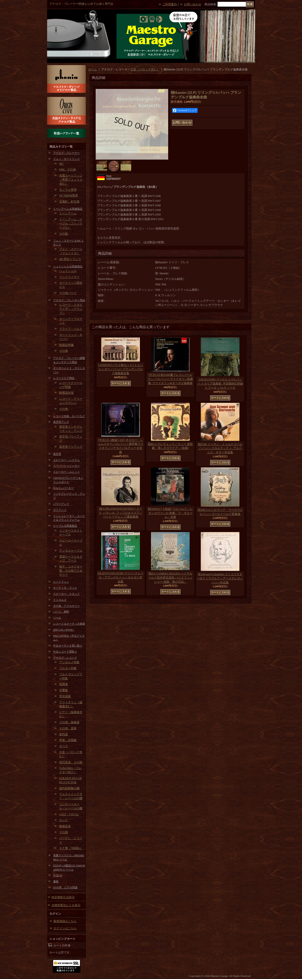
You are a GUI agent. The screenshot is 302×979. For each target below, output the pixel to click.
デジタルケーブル (70, 550)
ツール (57, 617)
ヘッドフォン (61, 581)
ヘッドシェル (68, 271)
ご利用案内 (169, 4)
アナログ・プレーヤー (66, 152)
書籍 (55, 881)
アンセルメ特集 (69, 662)
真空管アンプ (61, 421)
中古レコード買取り (65, 651)
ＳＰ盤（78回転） (70, 848)
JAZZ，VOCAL (69, 814)
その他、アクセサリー (66, 605)
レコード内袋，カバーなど (69, 416)
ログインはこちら (65, 928)
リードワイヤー (69, 277)
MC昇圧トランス (70, 259)
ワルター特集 (68, 668)
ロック (63, 820)
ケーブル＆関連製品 (65, 525)
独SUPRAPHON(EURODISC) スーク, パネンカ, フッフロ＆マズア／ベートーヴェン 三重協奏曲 (120, 513)
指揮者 (63, 684)
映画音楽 (65, 826)
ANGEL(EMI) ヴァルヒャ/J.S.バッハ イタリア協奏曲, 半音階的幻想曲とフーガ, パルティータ (220, 383)
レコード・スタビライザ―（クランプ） (70, 309)
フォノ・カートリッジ (66, 158)
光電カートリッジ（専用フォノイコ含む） (70, 179)
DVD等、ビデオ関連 (65, 887)
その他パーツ (68, 293)
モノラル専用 (68, 189)
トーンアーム (68, 213)
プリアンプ (59, 509)
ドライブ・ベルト (70, 329)
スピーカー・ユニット (66, 471)
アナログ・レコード (65, 657)
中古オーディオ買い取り (67, 645)
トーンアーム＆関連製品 (67, 208)
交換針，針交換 (69, 201)
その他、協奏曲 (69, 722)
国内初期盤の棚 (69, 788)
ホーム (92, 69)
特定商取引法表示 (63, 897)
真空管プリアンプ (70, 446)
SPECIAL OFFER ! (63, 629)
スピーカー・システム (66, 460)
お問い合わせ (192, 4)
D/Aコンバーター (63, 487)
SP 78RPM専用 (68, 195)
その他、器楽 (68, 728)
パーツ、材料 (61, 611)
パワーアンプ (61, 503)
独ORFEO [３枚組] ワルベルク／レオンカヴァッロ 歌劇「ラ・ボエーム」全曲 (170, 513)
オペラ (63, 746)
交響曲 (63, 690)
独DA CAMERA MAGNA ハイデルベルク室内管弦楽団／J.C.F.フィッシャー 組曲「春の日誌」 (170, 577)
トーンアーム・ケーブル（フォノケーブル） (70, 223)
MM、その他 (67, 169)
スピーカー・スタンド (66, 593)
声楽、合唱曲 (68, 740)
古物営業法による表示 (65, 905)
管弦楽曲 (65, 696)
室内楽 (63, 734)
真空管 (57, 453)
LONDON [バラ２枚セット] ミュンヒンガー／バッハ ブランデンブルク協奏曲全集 (120, 369)
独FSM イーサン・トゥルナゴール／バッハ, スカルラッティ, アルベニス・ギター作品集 (220, 448)
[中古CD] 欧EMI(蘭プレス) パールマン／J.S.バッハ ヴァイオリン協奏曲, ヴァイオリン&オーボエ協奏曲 (170, 379)
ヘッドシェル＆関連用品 (67, 266)
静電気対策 (66, 392)
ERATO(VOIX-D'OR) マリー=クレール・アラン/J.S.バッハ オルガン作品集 (121, 577)
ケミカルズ (59, 599)
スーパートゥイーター (66, 465)
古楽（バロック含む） (144, 69)
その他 (63, 233)
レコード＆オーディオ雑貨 (69, 623)
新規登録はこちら (65, 921)
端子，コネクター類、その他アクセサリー (70, 570)
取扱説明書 (66, 345)
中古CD (57, 875)
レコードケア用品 (63, 378)
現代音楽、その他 (70, 762)
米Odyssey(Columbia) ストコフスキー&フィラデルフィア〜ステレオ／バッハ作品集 (220, 578)
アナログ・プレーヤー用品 (69, 300)
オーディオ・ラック (65, 587)
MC (61, 163)
